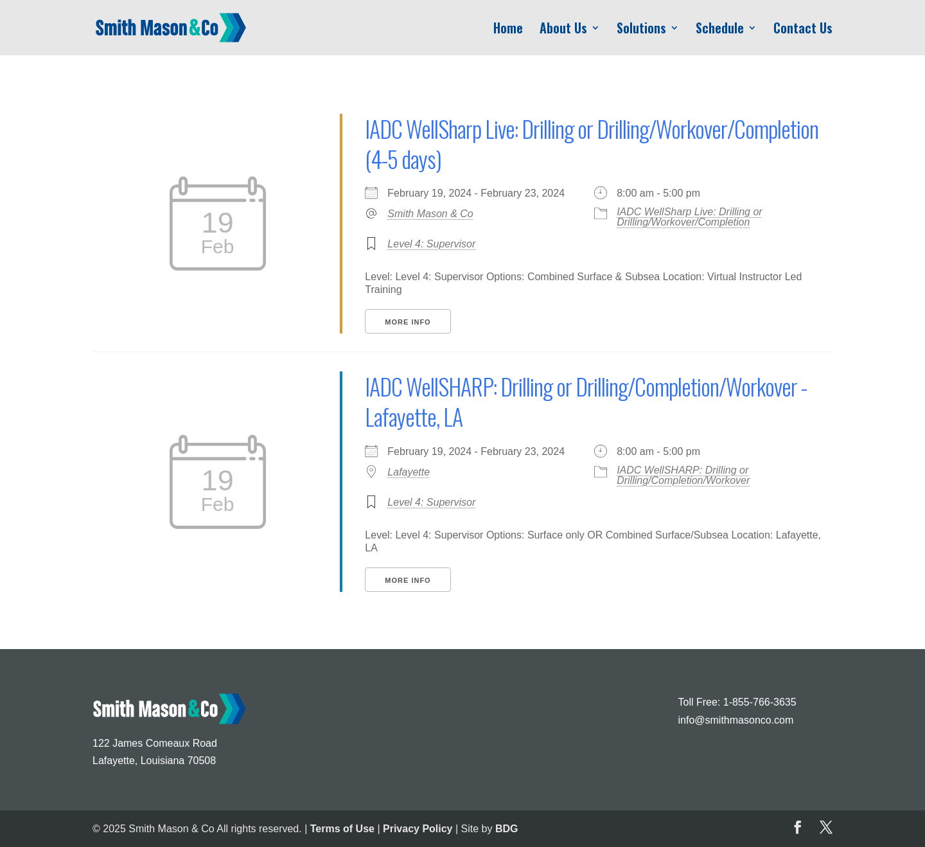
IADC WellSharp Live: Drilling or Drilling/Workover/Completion (689, 216)
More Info (407, 322)
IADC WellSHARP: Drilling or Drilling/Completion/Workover (683, 475)
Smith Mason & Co (430, 213)
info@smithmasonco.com (735, 720)
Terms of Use (342, 828)
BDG (506, 828)
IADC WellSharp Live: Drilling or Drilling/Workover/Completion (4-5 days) (591, 143)
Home (508, 30)
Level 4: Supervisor (431, 243)
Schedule (720, 30)
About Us (563, 30)
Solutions (641, 30)
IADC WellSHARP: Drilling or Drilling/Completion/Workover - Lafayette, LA (586, 401)
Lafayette (408, 472)
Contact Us (803, 30)
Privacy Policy (418, 828)
